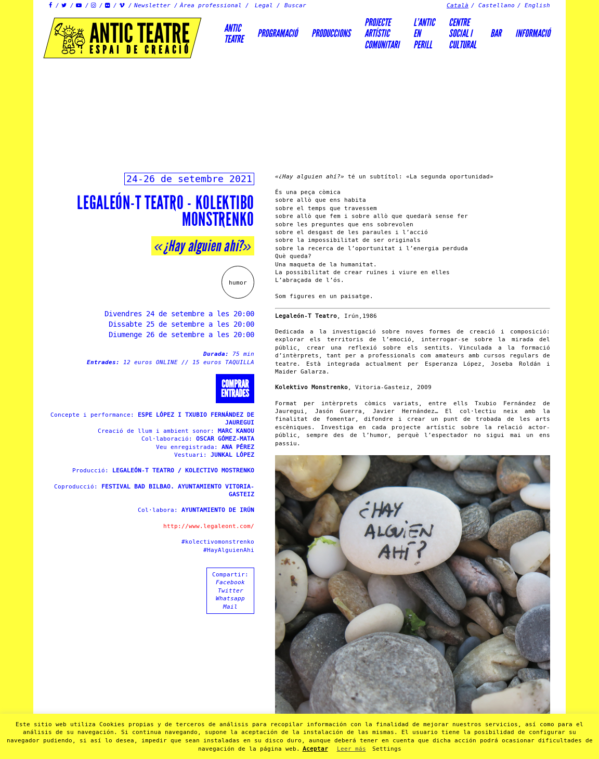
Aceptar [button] (315, 748)
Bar (495, 33)
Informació (532, 33)
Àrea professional (211, 5)
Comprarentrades (235, 389)
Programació (277, 33)
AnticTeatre (233, 33)
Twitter (230, 590)
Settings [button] (386, 748)
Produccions (330, 33)
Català (457, 5)
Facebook (230, 582)
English (537, 5)
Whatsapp (230, 598)
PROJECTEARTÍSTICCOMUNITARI (381, 33)
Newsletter (152, 5)
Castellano (496, 5)
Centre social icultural (462, 33)
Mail (230, 606)
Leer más (351, 748)
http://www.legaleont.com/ (208, 526)
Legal (264, 5)
